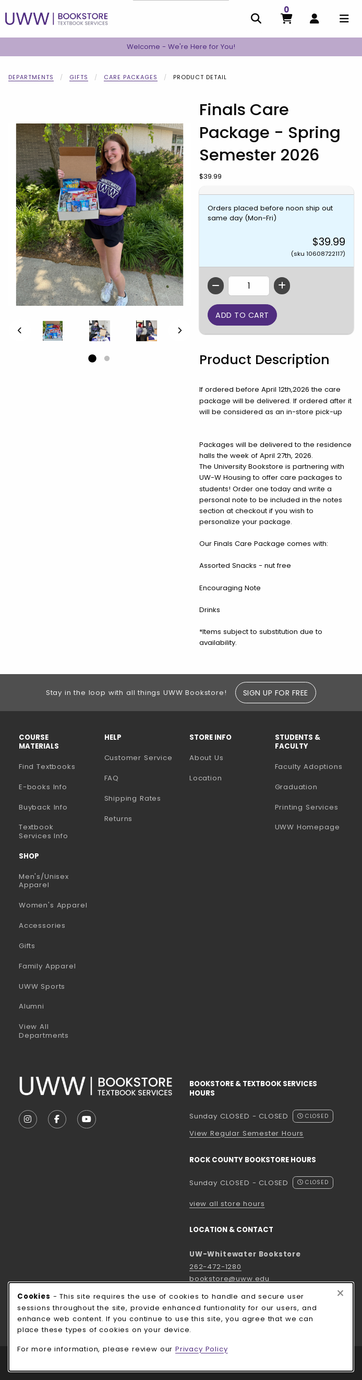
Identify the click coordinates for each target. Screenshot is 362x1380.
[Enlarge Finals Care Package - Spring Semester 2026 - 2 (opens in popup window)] (99, 330)
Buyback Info (43, 807)
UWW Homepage (313, 827)
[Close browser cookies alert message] (340, 1293)
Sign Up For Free (275, 693)
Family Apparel (47, 966)
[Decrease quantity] (216, 285)
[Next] (179, 330)
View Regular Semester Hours (246, 1133)
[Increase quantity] (282, 285)
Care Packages (131, 77)
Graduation (296, 787)
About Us (206, 758)
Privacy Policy (201, 1349)
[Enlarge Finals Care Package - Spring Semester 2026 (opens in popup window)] (99, 214)
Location (205, 778)
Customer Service (138, 758)
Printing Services (313, 807)
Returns (118, 819)
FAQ (111, 778)
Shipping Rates (133, 798)
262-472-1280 (215, 1267)
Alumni (31, 1006)
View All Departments (44, 1031)
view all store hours (227, 1204)
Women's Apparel (53, 905)
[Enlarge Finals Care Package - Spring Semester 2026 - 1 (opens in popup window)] (52, 330)
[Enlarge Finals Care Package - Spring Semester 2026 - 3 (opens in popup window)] (146, 330)
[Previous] (19, 330)
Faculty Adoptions (313, 766)
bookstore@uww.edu (229, 1279)
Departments (31, 77)
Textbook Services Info (57, 831)
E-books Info (43, 787)
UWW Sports (42, 986)
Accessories (42, 925)
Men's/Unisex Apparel (44, 881)
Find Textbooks (47, 767)
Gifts (78, 77)
